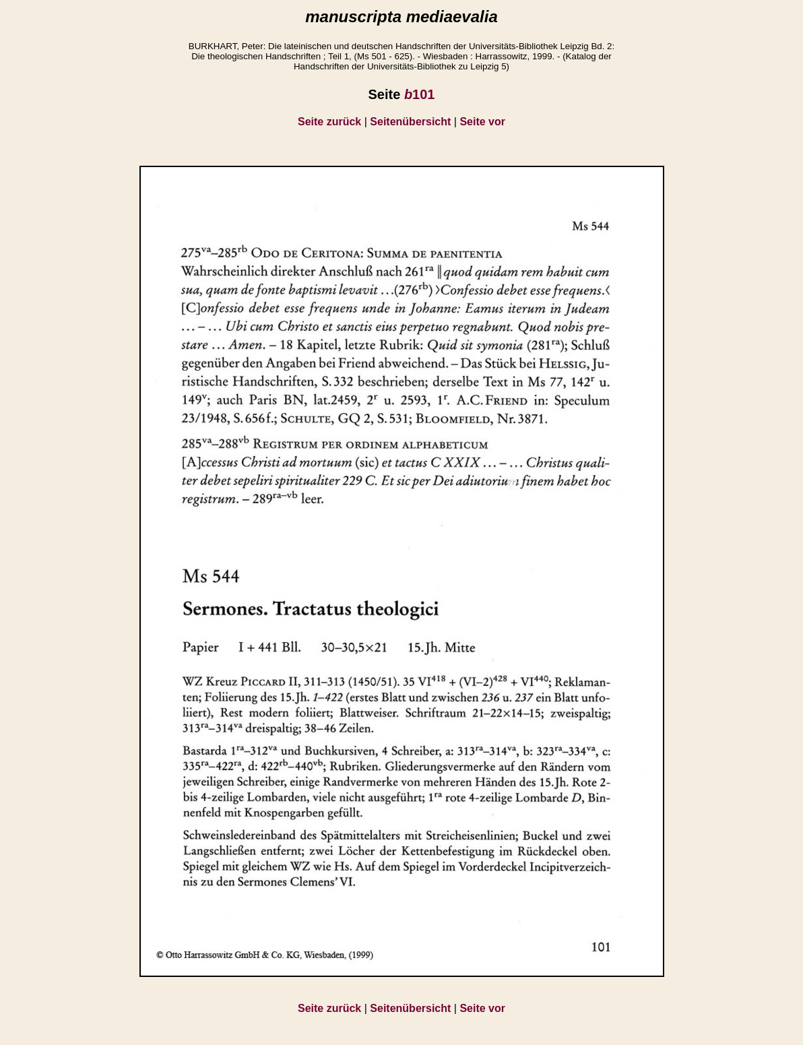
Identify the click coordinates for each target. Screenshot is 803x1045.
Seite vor (482, 121)
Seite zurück (329, 121)
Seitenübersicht (410, 121)
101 (419, 94)
